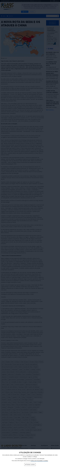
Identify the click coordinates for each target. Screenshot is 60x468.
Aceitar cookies (30, 464)
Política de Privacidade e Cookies (39, 460)
